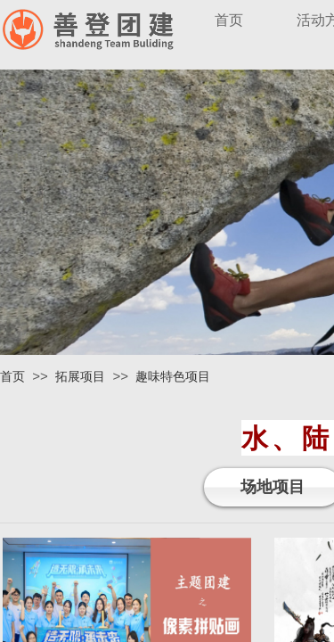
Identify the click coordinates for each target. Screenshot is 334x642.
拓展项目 (80, 376)
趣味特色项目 (172, 376)
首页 (12, 376)
